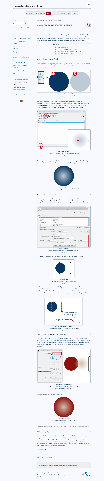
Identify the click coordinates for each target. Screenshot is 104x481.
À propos (74, 13)
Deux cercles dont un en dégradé (65, 47)
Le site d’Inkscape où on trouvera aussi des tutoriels (63, 465)
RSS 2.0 (70, 475)
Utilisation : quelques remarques (65, 53)
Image (48, 13)
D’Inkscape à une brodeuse (20, 62)
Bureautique (29, 13)
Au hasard (45, 457)
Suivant (50, 457)
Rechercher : (16, 21)
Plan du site (40, 475)
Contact (54, 475)
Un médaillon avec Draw (19, 71)
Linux (53, 13)
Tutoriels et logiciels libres (27, 5)
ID (39, 31)
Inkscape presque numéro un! (21, 79)
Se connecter (47, 475)
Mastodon (39, 477)
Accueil (38, 20)
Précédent (39, 457)
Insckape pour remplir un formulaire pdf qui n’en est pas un (21, 89)
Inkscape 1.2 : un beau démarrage (22, 38)
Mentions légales (62, 475)
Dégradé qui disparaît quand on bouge (67, 49)
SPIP (69, 13)
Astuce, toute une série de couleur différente (69, 51)
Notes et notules (61, 13)
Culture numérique (40, 13)
